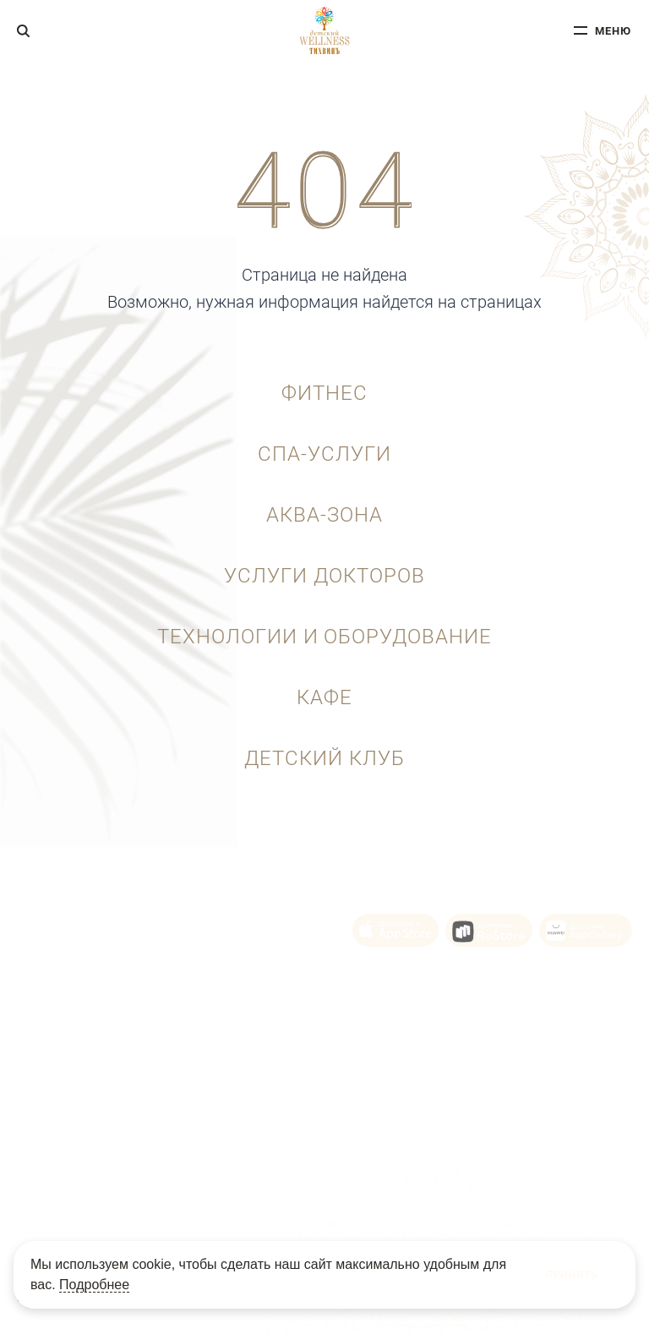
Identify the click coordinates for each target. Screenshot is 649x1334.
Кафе (324, 697)
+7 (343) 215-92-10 (94, 910)
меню (613, 31)
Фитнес (324, 393)
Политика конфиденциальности (392, 1200)
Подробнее (94, 1284)
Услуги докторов (324, 576)
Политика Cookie (291, 1200)
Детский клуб (324, 758)
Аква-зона (324, 515)
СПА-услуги (324, 454)
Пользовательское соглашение (194, 1200)
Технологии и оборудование (324, 636)
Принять (571, 1275)
